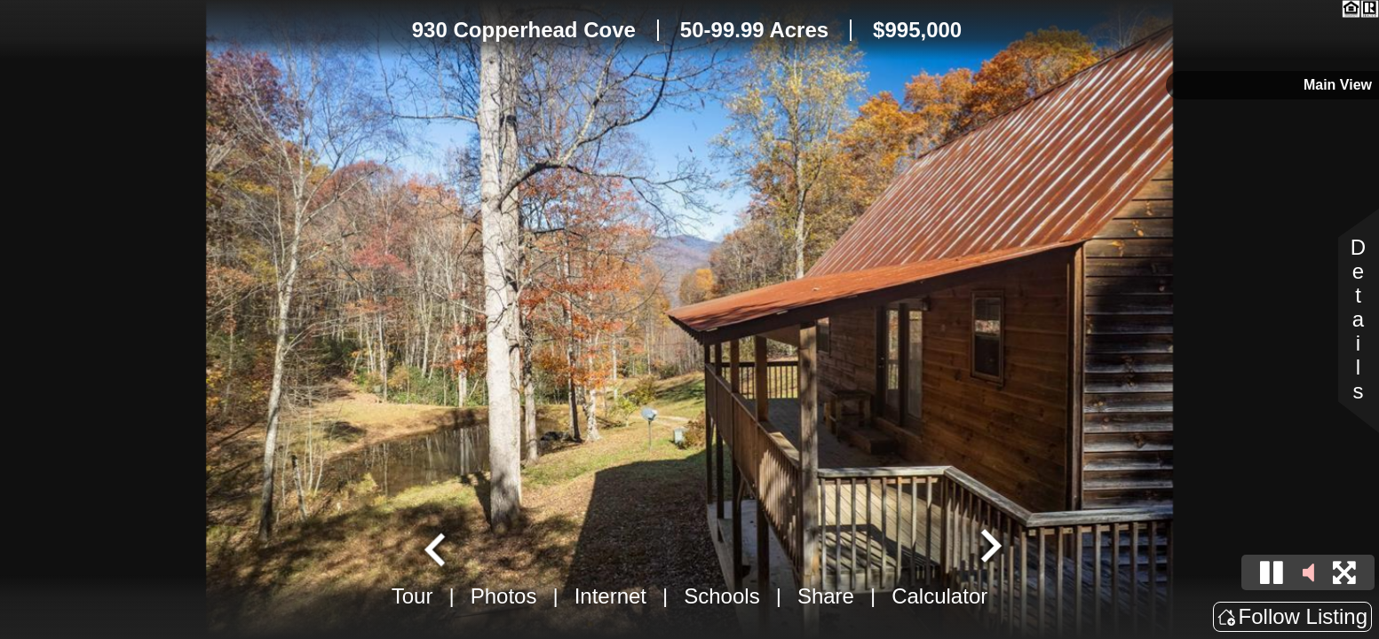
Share (825, 596)
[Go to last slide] (437, 547)
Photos (504, 596)
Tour (412, 596)
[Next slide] (988, 547)
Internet (610, 596)
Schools (721, 596)
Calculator (939, 596)
